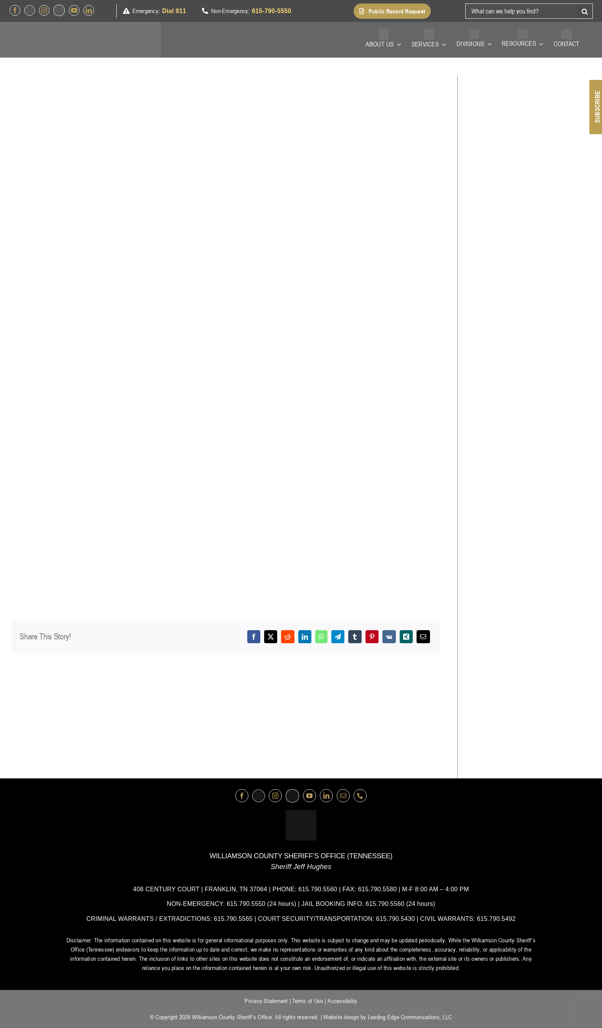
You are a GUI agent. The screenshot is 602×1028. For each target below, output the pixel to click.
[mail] (343, 795)
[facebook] (15, 10)
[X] (270, 636)
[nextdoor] (59, 10)
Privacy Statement (266, 1001)
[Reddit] (287, 636)
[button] (392, 11)
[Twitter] (29, 10)
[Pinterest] (372, 636)
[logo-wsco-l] (301, 813)
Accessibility (342, 1001)
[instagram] (44, 10)
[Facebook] (253, 636)
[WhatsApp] (321, 636)
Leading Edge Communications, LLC (410, 1017)
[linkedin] (88, 10)
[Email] (423, 636)
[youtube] (74, 10)
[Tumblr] (354, 636)
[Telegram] (337, 636)
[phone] (360, 795)
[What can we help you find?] (521, 11)
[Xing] (406, 636)
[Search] (585, 11)
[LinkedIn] (304, 636)
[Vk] (389, 636)
